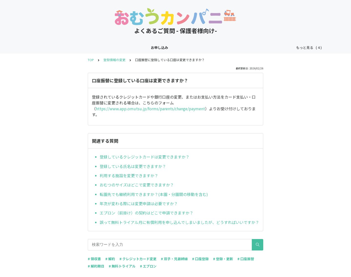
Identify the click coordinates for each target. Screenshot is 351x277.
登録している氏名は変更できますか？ (133, 166)
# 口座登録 (200, 258)
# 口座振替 (245, 258)
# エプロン (148, 266)
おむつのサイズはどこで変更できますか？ (137, 185)
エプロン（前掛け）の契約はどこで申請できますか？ (146, 213)
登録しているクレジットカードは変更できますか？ (144, 157)
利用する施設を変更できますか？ (129, 175)
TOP (91, 59)
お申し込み (129, 47)
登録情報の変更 (157, 47)
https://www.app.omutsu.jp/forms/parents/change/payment (150, 108)
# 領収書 (94, 258)
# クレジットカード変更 (137, 258)
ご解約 (201, 47)
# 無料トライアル (122, 266)
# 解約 (110, 258)
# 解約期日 (96, 266)
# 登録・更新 (223, 258)
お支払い (182, 47)
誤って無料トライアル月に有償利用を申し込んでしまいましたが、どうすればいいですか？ (179, 222)
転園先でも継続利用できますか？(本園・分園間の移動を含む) (154, 194)
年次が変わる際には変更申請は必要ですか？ (139, 203)
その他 (218, 47)
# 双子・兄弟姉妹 (174, 258)
